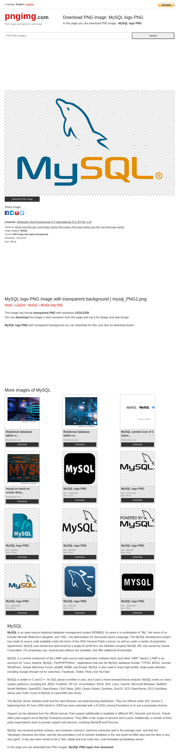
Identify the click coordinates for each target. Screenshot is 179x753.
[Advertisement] (89, 66)
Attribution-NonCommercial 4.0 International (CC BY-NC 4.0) (54, 222)
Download (22, 444)
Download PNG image (22, 199)
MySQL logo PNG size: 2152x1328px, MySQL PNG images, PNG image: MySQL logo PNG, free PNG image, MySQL (69, 227)
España (29, 4)
